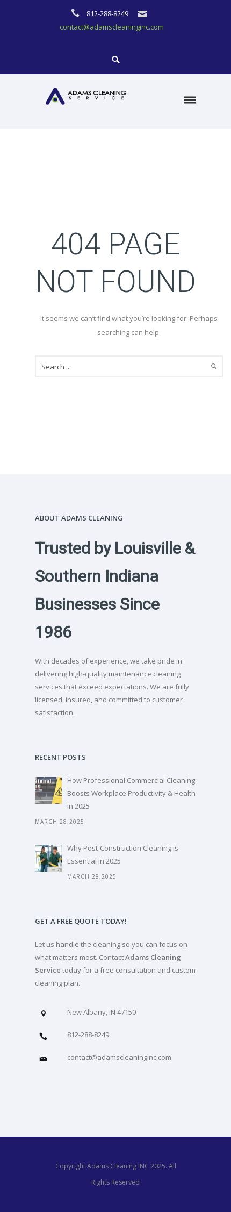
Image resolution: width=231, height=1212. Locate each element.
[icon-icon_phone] (78, 13)
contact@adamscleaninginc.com (112, 27)
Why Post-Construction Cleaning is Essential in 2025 (122, 854)
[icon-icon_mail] (145, 13)
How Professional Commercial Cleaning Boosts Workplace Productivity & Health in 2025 (131, 793)
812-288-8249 (108, 13)
